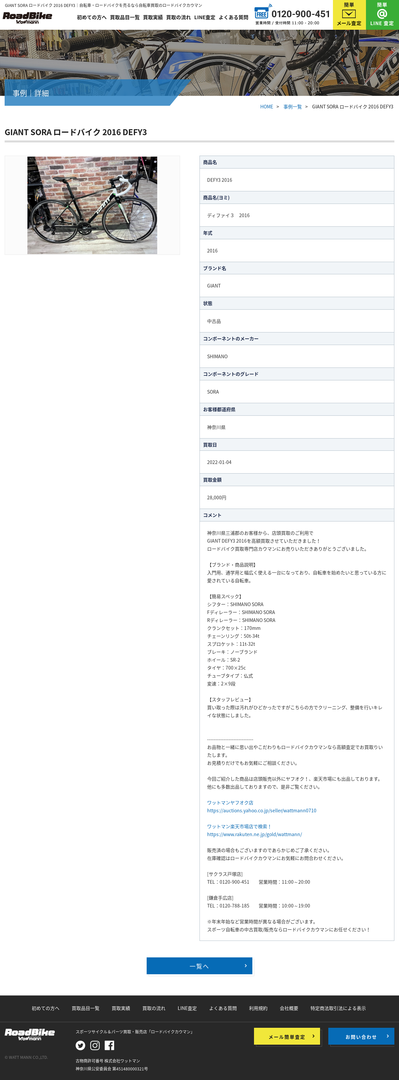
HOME (266, 106)
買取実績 (153, 17)
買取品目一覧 (125, 17)
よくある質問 (233, 17)
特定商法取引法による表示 (338, 1008)
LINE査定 (204, 17)
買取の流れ (178, 17)
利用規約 (258, 1008)
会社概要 (289, 1008)
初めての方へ (92, 17)
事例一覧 (292, 106)
